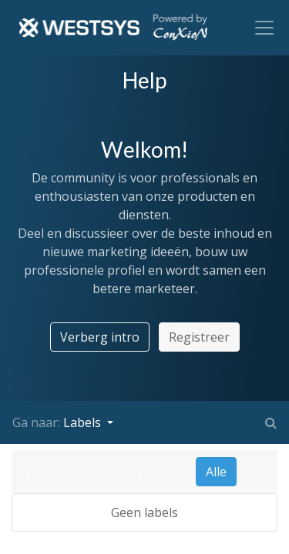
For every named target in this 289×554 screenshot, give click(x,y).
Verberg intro (99, 337)
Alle (216, 471)
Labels (83, 422)
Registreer (199, 337)
